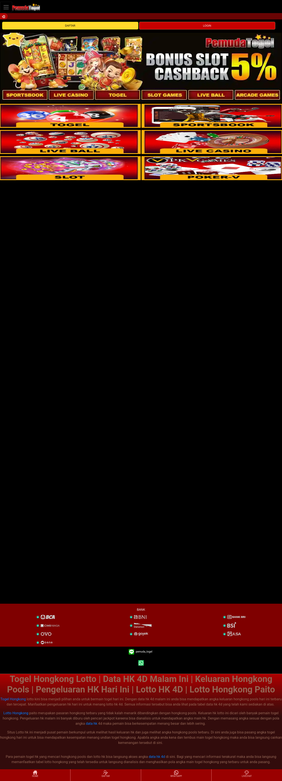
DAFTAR (70, 25)
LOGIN (207, 25)
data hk (91, 723)
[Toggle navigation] (6, 7)
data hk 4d (157, 757)
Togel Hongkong (13, 699)
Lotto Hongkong (16, 713)
